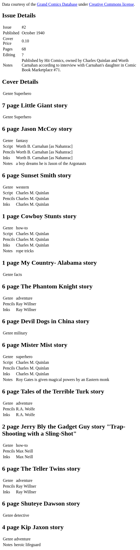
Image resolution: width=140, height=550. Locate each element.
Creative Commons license (111, 4)
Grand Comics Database (57, 4)
